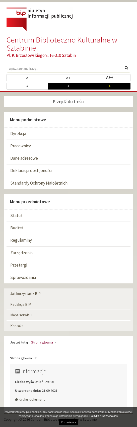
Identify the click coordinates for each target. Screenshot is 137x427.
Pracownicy (20, 146)
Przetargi (18, 265)
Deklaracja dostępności (31, 170)
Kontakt (16, 325)
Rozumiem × (68, 422)
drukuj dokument (30, 399)
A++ (118, 77)
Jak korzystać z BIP (25, 293)
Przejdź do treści (68, 101)
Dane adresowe (24, 158)
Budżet (17, 228)
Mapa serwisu (21, 315)
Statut (16, 215)
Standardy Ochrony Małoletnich (38, 183)
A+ (77, 77)
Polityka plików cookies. (103, 415)
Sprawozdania (23, 277)
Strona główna (42, 342)
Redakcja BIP (20, 304)
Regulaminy (21, 240)
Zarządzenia (21, 252)
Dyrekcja (18, 133)
